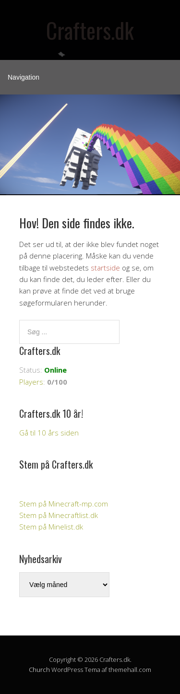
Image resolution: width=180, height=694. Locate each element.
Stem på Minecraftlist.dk (58, 515)
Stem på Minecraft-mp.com (63, 503)
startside (105, 267)
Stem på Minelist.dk (51, 526)
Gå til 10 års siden (49, 432)
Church (39, 669)
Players (31, 382)
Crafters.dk (90, 30)
